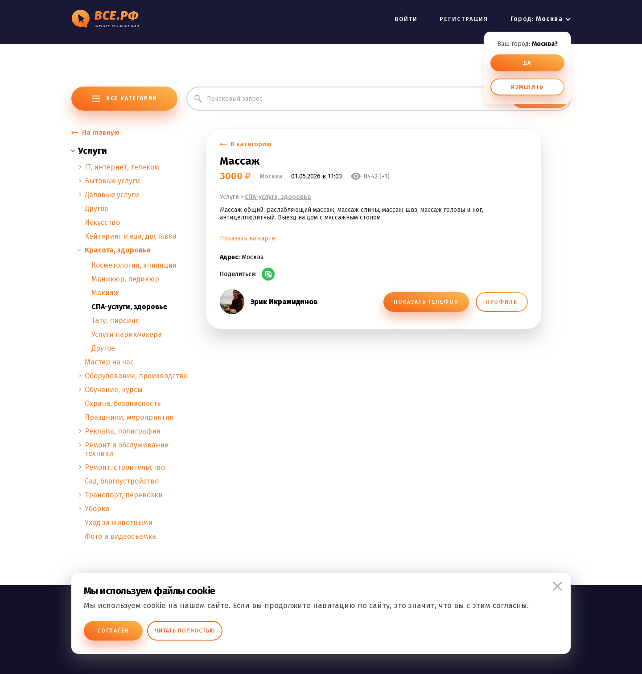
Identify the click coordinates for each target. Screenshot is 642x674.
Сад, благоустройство (122, 481)
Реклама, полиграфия (122, 431)
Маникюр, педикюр (125, 279)
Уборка (97, 508)
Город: (536, 19)
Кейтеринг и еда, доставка (131, 236)
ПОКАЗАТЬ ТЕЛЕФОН (426, 302)
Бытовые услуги (112, 181)
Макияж (105, 293)
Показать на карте (247, 238)
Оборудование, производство (136, 376)
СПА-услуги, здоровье (129, 306)
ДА (527, 63)
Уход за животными (118, 522)
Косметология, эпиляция (134, 265)
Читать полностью (185, 631)
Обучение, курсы (114, 389)
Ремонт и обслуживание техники (127, 449)
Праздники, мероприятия (129, 417)
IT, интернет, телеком (122, 167)
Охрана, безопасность (123, 403)
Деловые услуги (112, 194)
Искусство (102, 222)
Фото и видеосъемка (120, 536)
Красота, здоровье (118, 250)
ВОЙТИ (406, 19)
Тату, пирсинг (115, 320)
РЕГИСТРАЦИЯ (464, 19)
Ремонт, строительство (125, 467)
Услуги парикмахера (126, 334)
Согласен (113, 631)
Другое (96, 208)
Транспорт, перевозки (124, 495)
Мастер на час (109, 362)
